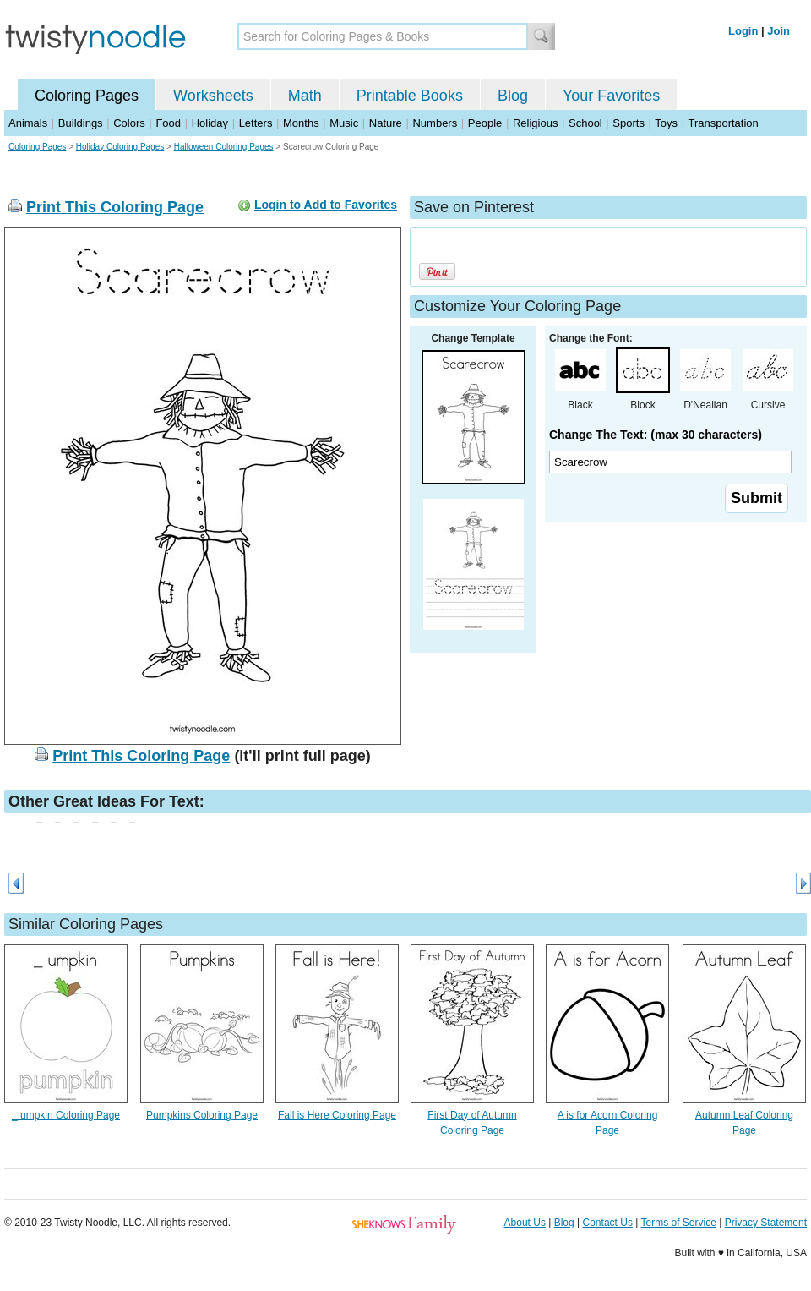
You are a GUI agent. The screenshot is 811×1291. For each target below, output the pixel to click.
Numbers (434, 123)
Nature (385, 123)
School (585, 123)
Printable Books (410, 95)
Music (343, 123)
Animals (27, 123)
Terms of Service (678, 1222)
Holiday (210, 123)
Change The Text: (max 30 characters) (655, 434)
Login (743, 31)
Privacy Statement (766, 1222)
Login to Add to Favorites (325, 204)
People (485, 123)
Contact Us (608, 1222)
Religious (535, 123)
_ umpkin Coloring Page (66, 1115)
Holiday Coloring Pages (120, 146)
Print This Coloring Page (115, 207)
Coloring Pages (87, 95)
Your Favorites (611, 95)
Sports (628, 123)
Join (778, 31)
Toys (666, 123)
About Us (525, 1222)
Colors (129, 123)
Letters (256, 123)
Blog (513, 95)
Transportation (723, 123)
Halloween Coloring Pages (224, 146)
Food (168, 123)
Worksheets (213, 95)
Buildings (80, 123)
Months (301, 123)
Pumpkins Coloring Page (202, 1115)
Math (305, 95)
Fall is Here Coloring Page (337, 1115)
